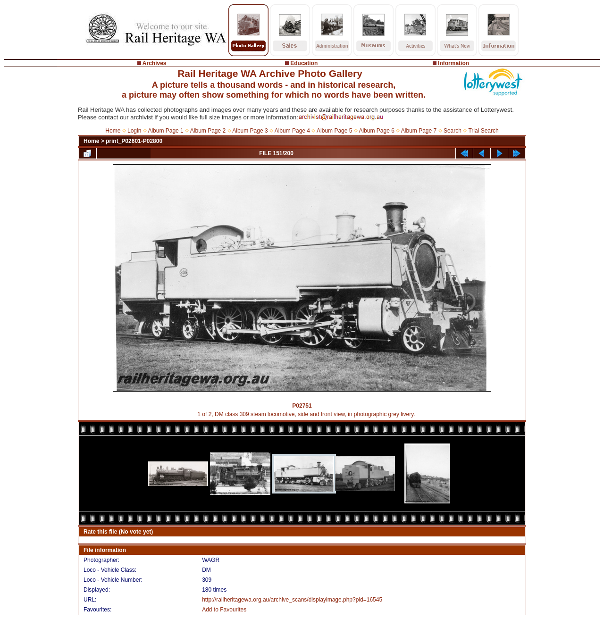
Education (304, 63)
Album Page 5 (334, 130)
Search (452, 130)
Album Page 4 (292, 130)
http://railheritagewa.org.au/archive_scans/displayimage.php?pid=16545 (292, 599)
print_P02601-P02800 (134, 141)
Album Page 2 (208, 130)
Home (112, 130)
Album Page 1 (165, 130)
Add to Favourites (224, 609)
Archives (155, 63)
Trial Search (483, 130)
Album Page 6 (376, 130)
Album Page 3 (250, 130)
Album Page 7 (418, 130)
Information (453, 63)
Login (134, 130)
